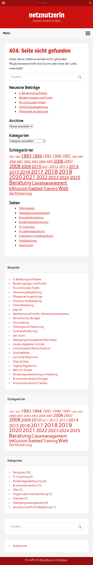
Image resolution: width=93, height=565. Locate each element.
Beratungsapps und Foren (36, 97)
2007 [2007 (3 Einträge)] (68, 161)
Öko (16, 489)
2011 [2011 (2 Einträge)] (45, 167)
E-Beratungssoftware (33, 93)
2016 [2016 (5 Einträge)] (25, 172)
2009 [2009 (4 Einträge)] (26, 166)
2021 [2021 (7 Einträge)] (29, 177)
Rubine (63, 559)
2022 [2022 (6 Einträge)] (41, 177)
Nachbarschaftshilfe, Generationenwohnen (41, 314)
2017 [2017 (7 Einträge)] (37, 172)
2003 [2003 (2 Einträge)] (34, 161)
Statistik (18, 498)
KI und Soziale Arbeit (32, 102)
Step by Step (21, 361)
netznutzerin (46, 15)
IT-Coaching (27, 227)
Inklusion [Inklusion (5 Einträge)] (18, 188)
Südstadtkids (21, 352)
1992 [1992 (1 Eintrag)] (17, 156)
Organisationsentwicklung (30, 494)
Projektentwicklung (32, 231)
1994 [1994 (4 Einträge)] (37, 155)
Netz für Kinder (22, 370)
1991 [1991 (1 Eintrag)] (11, 156)
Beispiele (19, 472)
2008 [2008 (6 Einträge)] (14, 166)
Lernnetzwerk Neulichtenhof (31, 348)
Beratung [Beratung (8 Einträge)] (20, 182)
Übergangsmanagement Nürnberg (35, 340)
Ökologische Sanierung (28, 326)
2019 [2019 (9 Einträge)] (65, 171)
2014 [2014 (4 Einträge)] (74, 166)
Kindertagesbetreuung (33, 222)
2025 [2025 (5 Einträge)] (75, 177)
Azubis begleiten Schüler (29, 344)
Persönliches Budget (26, 318)
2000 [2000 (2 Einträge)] (12, 161)
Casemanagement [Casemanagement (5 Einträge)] (49, 182)
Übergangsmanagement (34, 213)
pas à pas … (20, 335)
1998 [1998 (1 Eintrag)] (74, 156)
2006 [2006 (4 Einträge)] (58, 161)
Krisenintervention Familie (30, 383)
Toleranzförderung (25, 331)
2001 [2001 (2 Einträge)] (20, 161)
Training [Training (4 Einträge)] (50, 188)
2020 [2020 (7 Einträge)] (15, 177)
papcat (17, 309)
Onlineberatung (23, 305)
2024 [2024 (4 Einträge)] (64, 177)
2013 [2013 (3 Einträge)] (63, 166)
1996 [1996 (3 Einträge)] (56, 156)
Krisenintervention (31, 217)
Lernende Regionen (25, 357)
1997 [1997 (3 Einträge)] (66, 156)
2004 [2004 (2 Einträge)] (42, 161)
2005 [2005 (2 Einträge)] (49, 161)
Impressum (26, 245)
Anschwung (21, 322)
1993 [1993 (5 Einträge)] (26, 155)
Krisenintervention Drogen (30, 378)
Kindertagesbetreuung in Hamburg (35, 374)
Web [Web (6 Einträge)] (63, 188)
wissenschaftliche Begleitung (32, 507)
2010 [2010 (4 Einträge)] (36, 166)
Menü (6, 33)
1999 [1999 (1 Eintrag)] (80, 156)
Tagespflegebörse (25, 366)
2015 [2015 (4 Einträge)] (14, 172)
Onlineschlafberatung (27, 301)
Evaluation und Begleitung (36, 236)
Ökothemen (27, 208)
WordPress (46, 559)
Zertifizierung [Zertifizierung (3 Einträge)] (20, 193)
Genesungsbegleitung (33, 107)
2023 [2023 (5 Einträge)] (53, 177)
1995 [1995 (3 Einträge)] (47, 156)
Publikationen (28, 240)
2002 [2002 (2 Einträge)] (27, 161)
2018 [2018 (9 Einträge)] (51, 171)
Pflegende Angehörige (33, 111)
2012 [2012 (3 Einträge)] (53, 166)
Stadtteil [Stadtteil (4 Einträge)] (35, 188)
